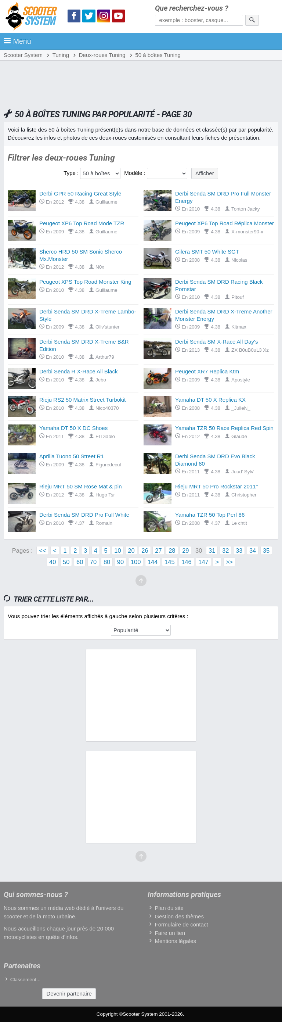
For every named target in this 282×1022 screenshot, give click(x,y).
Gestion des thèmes (179, 916)
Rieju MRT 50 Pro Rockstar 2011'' (216, 486)
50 (66, 562)
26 (144, 550)
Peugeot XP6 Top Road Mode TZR (81, 223)
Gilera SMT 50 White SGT (207, 251)
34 (252, 550)
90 (120, 562)
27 (158, 550)
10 (117, 550)
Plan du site (169, 908)
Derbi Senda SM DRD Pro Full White (84, 515)
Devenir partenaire (68, 993)
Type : (71, 173)
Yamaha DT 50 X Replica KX (210, 400)
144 (153, 562)
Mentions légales (175, 941)
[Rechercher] (252, 20)
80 (107, 562)
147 (203, 562)
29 (185, 550)
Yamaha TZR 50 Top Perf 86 (210, 515)
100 (136, 562)
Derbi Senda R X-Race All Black (78, 371)
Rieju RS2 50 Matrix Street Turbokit (82, 400)
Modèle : (134, 173)
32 (225, 550)
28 (172, 550)
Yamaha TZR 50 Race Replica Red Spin (224, 428)
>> (229, 562)
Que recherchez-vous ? (191, 8)
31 (212, 550)
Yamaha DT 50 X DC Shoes (73, 428)
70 (93, 562)
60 (79, 562)
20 (131, 550)
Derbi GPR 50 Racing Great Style (80, 193)
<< (42, 550)
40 (52, 562)
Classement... (25, 979)
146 (186, 562)
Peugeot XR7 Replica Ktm (207, 371)
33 (239, 550)
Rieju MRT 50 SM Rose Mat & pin (80, 486)
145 (169, 562)
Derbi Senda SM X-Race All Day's (216, 341)
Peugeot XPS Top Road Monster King (85, 282)
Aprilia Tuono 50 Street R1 (71, 456)
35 (266, 550)
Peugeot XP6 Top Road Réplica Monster (224, 223)
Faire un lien (170, 933)
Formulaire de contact (181, 924)
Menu (17, 41)
